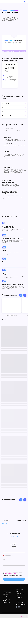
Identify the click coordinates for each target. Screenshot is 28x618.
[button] (10, 85)
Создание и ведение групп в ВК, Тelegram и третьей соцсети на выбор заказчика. (10, 71)
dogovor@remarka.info (14, 540)
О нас (17, 595)
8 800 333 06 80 (14, 536)
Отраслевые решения (20, 593)
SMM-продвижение (6, 602)
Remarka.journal (19, 597)
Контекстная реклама (7, 597)
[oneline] (14, 563)
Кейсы (17, 591)
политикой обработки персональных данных (10, 573)
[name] (14, 551)
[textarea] (14, 569)
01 (3, 70)
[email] (14, 559)
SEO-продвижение (6, 596)
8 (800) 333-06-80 (19, 602)
